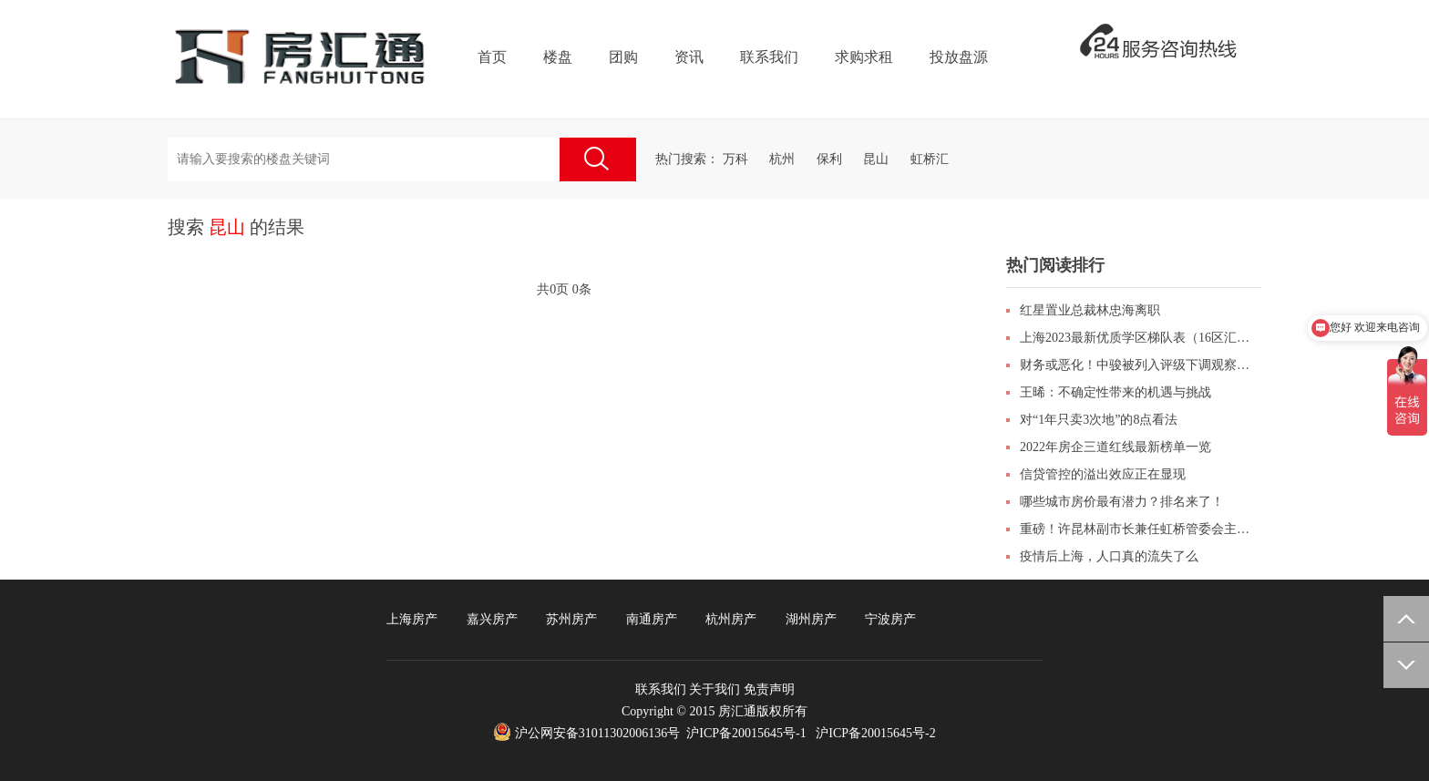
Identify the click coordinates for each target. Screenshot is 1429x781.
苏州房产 (571, 619)
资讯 (689, 57)
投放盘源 (959, 57)
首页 (492, 57)
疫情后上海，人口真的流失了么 (1109, 556)
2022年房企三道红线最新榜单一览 (1115, 447)
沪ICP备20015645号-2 (875, 733)
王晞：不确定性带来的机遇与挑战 (1115, 392)
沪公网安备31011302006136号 (597, 733)
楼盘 (557, 57)
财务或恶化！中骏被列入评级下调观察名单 (1140, 365)
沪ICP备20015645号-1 (746, 733)
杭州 (782, 159)
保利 (829, 159)
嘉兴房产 (492, 619)
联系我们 (769, 57)
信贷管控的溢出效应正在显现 (1103, 474)
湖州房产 (811, 619)
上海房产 (411, 619)
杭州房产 (730, 619)
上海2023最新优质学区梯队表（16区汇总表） (1140, 337)
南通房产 (651, 619)
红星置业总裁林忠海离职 (1090, 310)
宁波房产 (890, 619)
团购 (623, 57)
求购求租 (864, 57)
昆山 (876, 159)
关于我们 (714, 689)
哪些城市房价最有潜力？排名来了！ (1122, 502)
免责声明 (769, 689)
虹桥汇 (929, 159)
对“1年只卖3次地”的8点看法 (1098, 419)
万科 (735, 159)
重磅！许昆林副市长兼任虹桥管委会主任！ (1140, 529)
